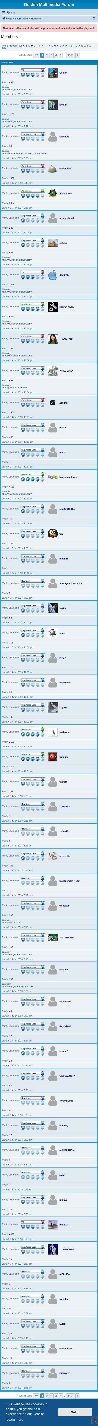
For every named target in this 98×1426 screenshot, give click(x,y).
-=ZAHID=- (64, 1274)
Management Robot (69, 881)
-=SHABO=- (65, 806)
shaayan (63, 969)
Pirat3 (62, 658)
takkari (63, 781)
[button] (36, 55)
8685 (11, 487)
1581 (11, 412)
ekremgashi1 (66, 1100)
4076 (11, 1234)
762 (11, 717)
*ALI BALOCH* (67, 1076)
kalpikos (63, 757)
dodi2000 (64, 275)
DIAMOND (64, 1373)
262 (11, 791)
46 (10, 1011)
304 (11, 865)
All (20, 46)
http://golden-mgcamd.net (15, 387)
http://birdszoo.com (11, 922)
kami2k (63, 104)
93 (10, 618)
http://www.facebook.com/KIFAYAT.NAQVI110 (24, 153)
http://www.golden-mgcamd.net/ (17, 986)
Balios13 (64, 1224)
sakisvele (64, 732)
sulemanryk (65, 1348)
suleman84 (65, 168)
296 (11, 1333)
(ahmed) (63, 1125)
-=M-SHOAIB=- (67, 509)
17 (10, 1135)
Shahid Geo (65, 193)
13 (10, 1358)
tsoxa (62, 633)
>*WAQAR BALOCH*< (71, 583)
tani (61, 534)
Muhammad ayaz (68, 477)
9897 (11, 203)
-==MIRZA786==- (68, 1249)
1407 (11, 178)
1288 (11, 114)
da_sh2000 (65, 1026)
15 (10, 1259)
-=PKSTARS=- (66, 371)
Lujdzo (63, 1324)
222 (11, 228)
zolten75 (63, 831)
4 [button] (56, 55)
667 (11, 437)
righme (63, 243)
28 (10, 1061)
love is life (64, 856)
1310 (11, 348)
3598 (11, 284)
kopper (63, 707)
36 (10, 518)
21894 (12, 742)
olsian (62, 427)
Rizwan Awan (66, 307)
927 (11, 252)
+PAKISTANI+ (66, 339)
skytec (62, 608)
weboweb (64, 905)
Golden (63, 72)
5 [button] (60, 55)
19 (10, 1209)
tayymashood (66, 218)
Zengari (63, 403)
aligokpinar (65, 682)
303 (11, 979)
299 (11, 947)
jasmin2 (63, 1051)
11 (10, 568)
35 (10, 146)
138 (11, 543)
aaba (62, 1175)
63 (10, 1085)
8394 (11, 766)
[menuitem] (11, 12)
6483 (11, 316)
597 (11, 915)
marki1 (63, 452)
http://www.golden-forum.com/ (17, 89)
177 (11, 1036)
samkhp (63, 1299)
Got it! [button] (75, 1412)
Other (5, 48)
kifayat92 (64, 136)
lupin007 (64, 1200)
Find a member (9, 45)
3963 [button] (70, 55)
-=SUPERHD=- (67, 1150)
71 (10, 667)
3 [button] (51, 55)
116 (11, 642)
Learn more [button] (15, 1419)
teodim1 (63, 558)
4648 (11, 82)
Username (7, 62)
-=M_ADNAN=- (67, 937)
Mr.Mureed (65, 1001)
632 (11, 380)
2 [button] (47, 55)
